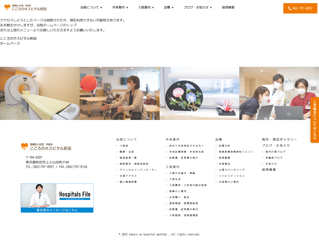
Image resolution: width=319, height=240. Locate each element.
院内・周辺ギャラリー (279, 139)
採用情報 (228, 7)
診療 (167, 7)
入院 (144, 7)
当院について (89, 7)
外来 (118, 7)
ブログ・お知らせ (196, 7)
